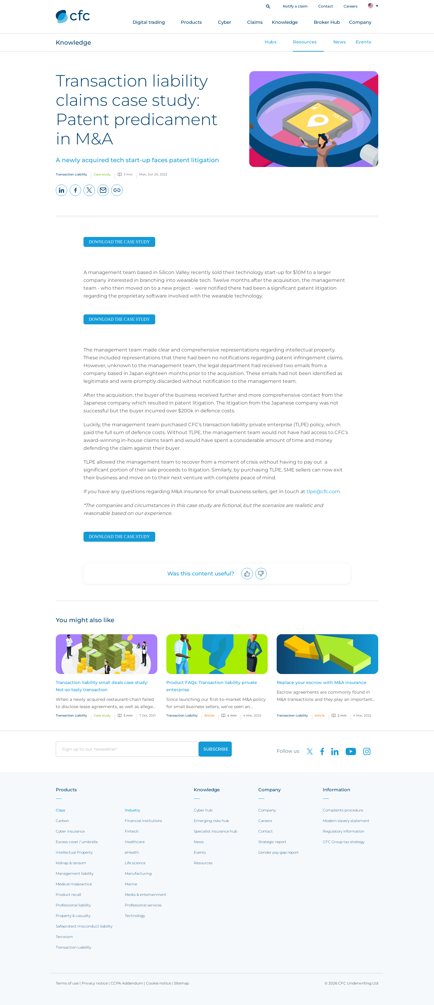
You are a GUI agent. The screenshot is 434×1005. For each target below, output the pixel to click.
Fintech (132, 831)
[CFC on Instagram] (363, 751)
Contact (325, 6)
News (339, 42)
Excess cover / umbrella (77, 842)
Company (360, 22)
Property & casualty (73, 915)
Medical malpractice (74, 884)
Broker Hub (327, 22)
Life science (135, 863)
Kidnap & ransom (71, 863)
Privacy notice (95, 983)
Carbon (62, 820)
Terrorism (64, 936)
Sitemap (181, 983)
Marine (131, 884)
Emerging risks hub (211, 820)
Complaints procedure (343, 810)
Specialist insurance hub (215, 831)
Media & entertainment (145, 894)
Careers (350, 6)
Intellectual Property (74, 852)
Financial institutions (143, 820)
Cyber (224, 22)
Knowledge (285, 22)
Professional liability (73, 905)
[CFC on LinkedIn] (332, 751)
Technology (135, 915)
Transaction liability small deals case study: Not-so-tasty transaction (102, 686)
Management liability (74, 873)
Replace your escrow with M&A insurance (321, 682)
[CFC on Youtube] (348, 751)
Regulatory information (343, 831)
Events (363, 42)
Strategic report (272, 842)
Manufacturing (138, 873)
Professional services (143, 905)
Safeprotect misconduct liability (84, 926)
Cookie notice (158, 983)
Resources (305, 42)
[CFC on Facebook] (319, 751)
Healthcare (135, 842)
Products (191, 22)
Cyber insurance (70, 831)
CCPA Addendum (127, 983)
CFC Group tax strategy (343, 842)
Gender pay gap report (278, 852)
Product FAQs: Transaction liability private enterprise (211, 686)
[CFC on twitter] (307, 751)
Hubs (270, 42)
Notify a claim (295, 6)
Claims (255, 22)
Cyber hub (203, 810)
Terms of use (67, 983)
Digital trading (149, 22)
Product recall (68, 894)
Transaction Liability (73, 947)
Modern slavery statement (346, 820)
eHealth (132, 852)
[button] (268, 6)
